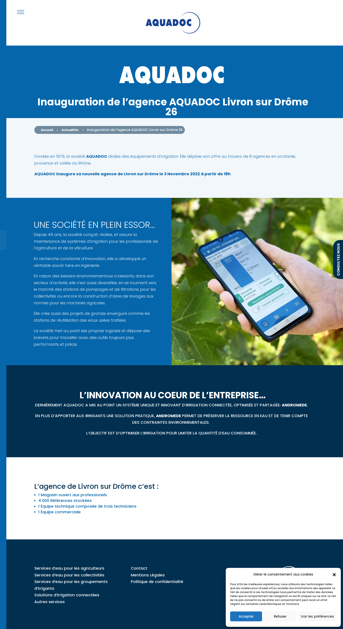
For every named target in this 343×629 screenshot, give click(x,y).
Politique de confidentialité (157, 581)
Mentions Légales (148, 575)
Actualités (70, 130)
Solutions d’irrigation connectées (66, 595)
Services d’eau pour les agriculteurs (69, 568)
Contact (139, 568)
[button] (334, 574)
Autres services (49, 601)
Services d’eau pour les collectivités (69, 575)
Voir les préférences (317, 616)
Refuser (280, 616)
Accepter (246, 616)
